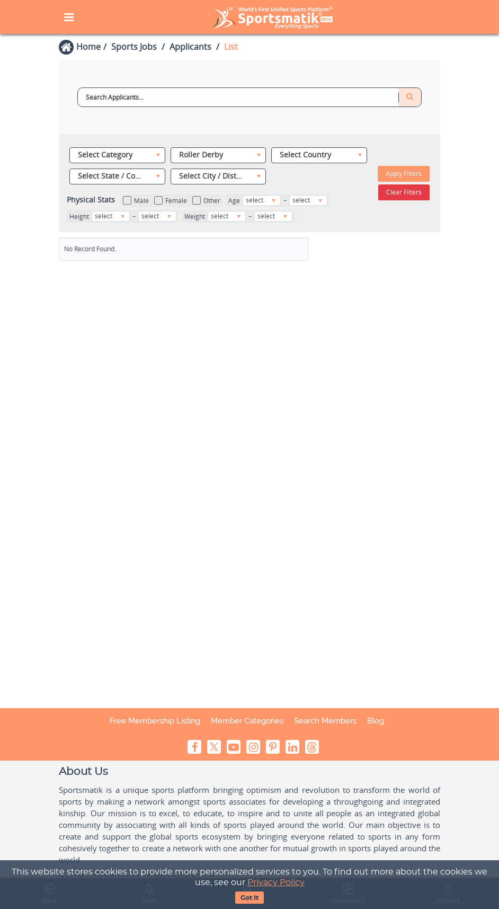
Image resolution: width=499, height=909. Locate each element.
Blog (375, 721)
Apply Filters (404, 173)
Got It (249, 898)
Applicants (190, 46)
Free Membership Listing (155, 721)
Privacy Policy (276, 882)
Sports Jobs (134, 46)
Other (206, 200)
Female (170, 200)
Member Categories (247, 721)
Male (136, 200)
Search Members (325, 721)
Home (88, 46)
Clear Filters (404, 192)
